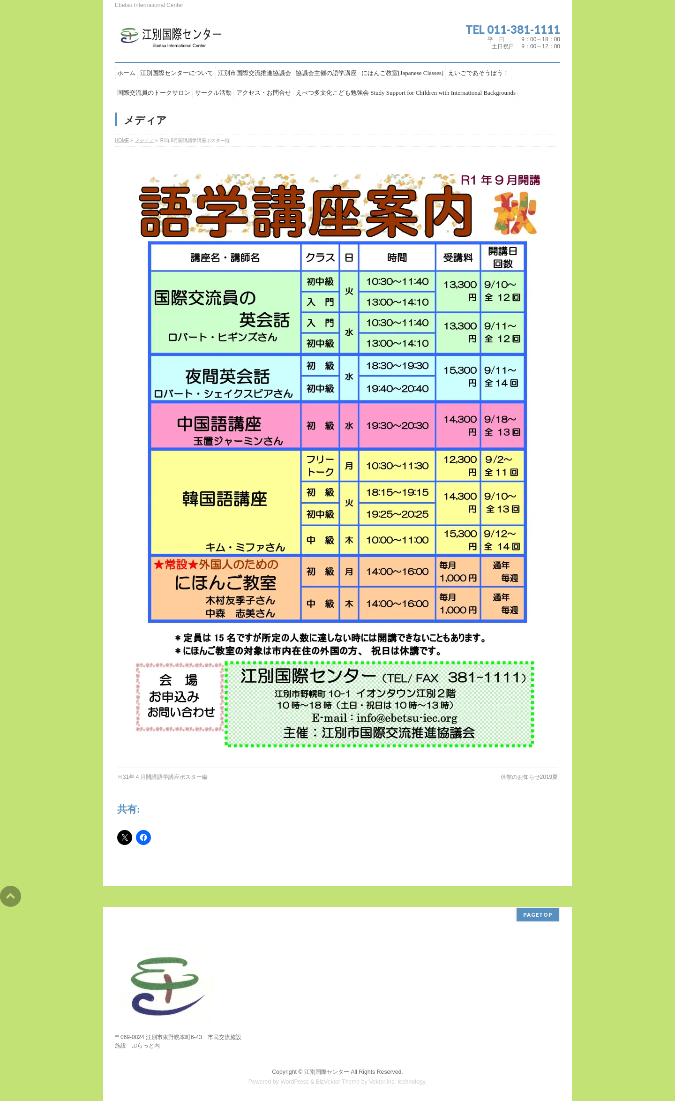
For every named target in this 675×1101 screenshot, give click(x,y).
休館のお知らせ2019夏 (529, 777)
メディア (144, 140)
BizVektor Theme (338, 1081)
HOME (122, 140)
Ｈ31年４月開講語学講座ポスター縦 (162, 777)
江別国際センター (326, 1072)
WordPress (294, 1081)
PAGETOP (538, 915)
